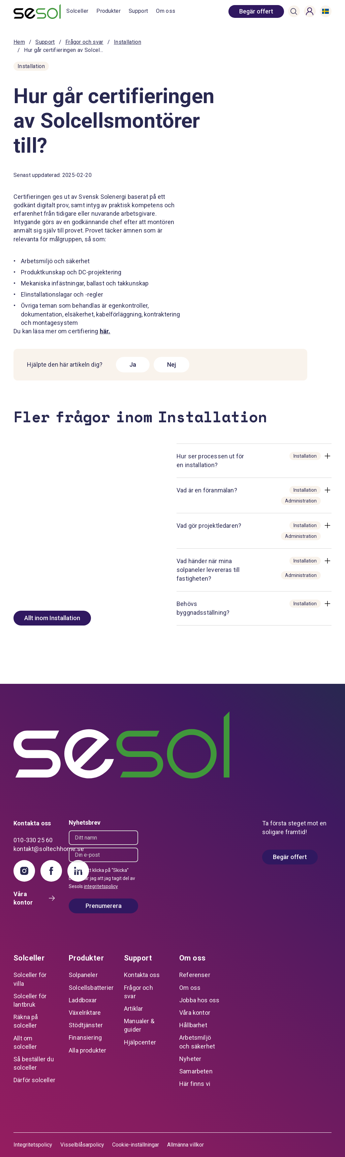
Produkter (108, 11)
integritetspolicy (101, 886)
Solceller (77, 11)
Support (138, 11)
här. (105, 331)
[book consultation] (256, 11)
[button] (294, 11)
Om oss (165, 11)
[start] (39, 11)
